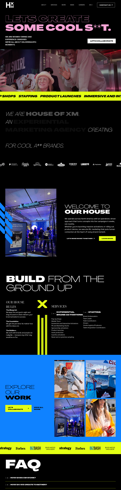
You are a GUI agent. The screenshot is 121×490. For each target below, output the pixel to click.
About (43, 5)
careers (82, 5)
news (72, 5)
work (64, 5)
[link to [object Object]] (107, 238)
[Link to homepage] (10, 5)
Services (54, 5)
